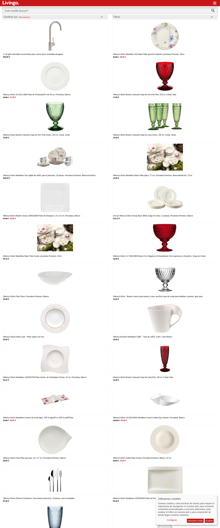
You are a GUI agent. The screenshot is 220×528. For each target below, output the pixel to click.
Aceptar (209, 520)
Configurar (172, 520)
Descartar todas (195, 520)
